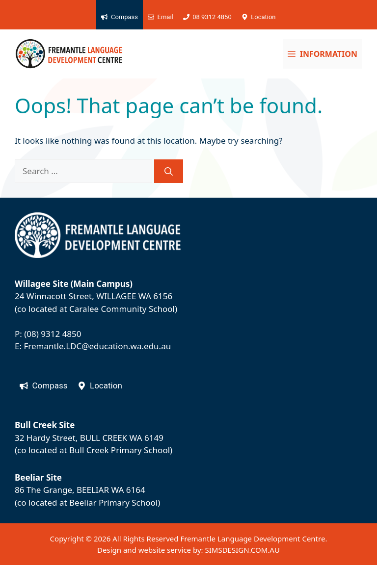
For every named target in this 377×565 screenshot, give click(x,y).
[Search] (168, 171)
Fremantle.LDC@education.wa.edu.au (97, 346)
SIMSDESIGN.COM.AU (242, 550)
